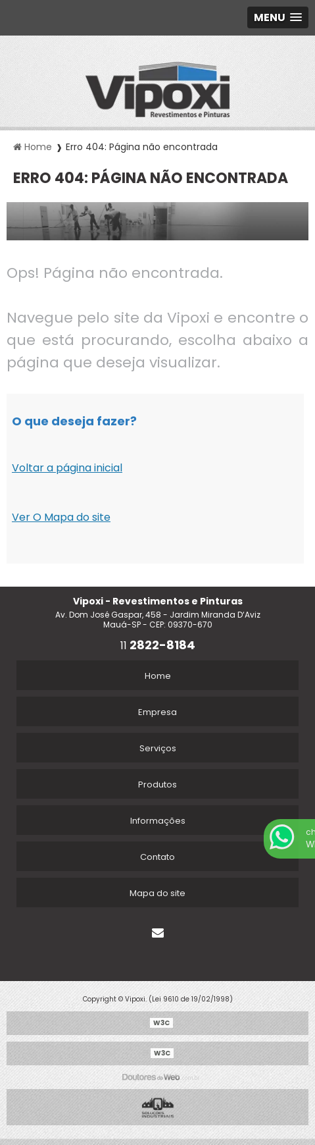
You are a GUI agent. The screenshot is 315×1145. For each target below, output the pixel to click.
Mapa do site (157, 893)
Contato (157, 857)
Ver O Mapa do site (61, 517)
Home (158, 676)
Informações (157, 820)
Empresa (157, 712)
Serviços (157, 748)
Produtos (157, 784)
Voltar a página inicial (67, 467)
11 (157, 645)
